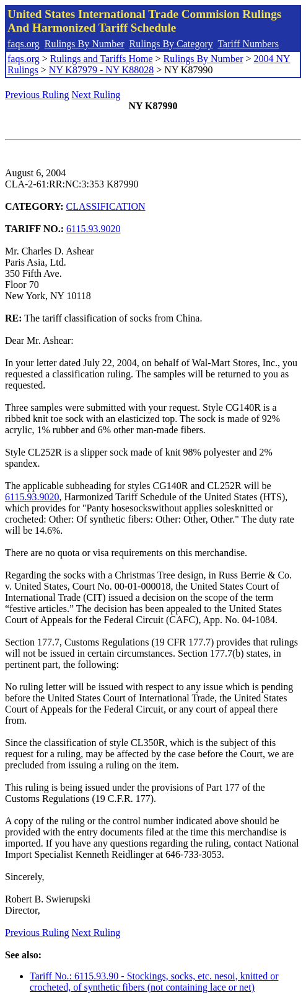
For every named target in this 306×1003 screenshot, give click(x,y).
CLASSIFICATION (106, 206)
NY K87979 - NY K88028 (101, 70)
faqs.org (23, 43)
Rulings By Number (85, 43)
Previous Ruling (37, 94)
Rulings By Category (171, 43)
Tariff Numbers (248, 43)
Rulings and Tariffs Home (101, 58)
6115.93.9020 (93, 228)
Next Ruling (96, 94)
